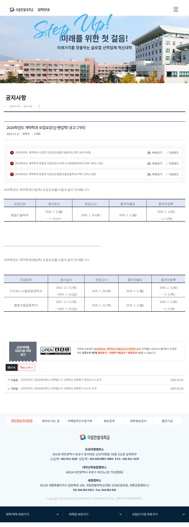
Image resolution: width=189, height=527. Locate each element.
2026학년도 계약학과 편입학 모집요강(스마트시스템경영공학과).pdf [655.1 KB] (56, 168)
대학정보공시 (138, 425)
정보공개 (109, 425)
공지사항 (27, 111)
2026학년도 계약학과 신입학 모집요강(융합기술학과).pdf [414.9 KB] (50, 157)
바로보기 (154, 157)
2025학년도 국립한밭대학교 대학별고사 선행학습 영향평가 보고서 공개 (87, 393)
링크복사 (26, 372)
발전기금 (167, 425)
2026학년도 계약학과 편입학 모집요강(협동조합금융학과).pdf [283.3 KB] (53, 179)
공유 (39, 111)
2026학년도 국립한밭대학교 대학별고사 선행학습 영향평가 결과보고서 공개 (87, 385)
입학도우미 (15, 111)
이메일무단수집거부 (80, 425)
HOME (5, 111)
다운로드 (171, 157)
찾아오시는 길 (51, 425)
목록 (12, 372)
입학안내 (29, 9)
